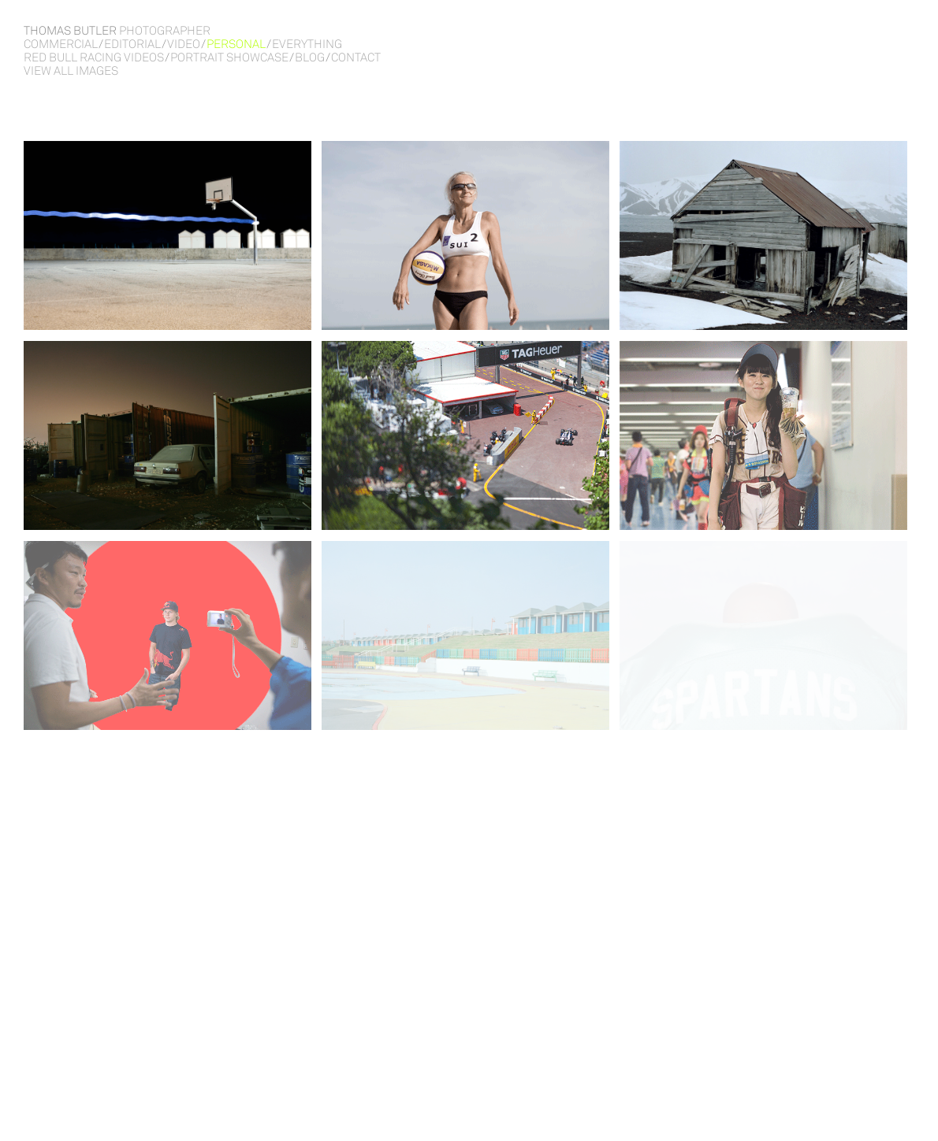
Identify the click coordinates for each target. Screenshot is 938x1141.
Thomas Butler (117, 30)
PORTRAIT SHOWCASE (229, 57)
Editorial (132, 43)
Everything (307, 43)
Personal (236, 43)
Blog (310, 57)
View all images (71, 70)
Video (183, 43)
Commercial (61, 43)
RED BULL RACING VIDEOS (94, 57)
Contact (356, 57)
